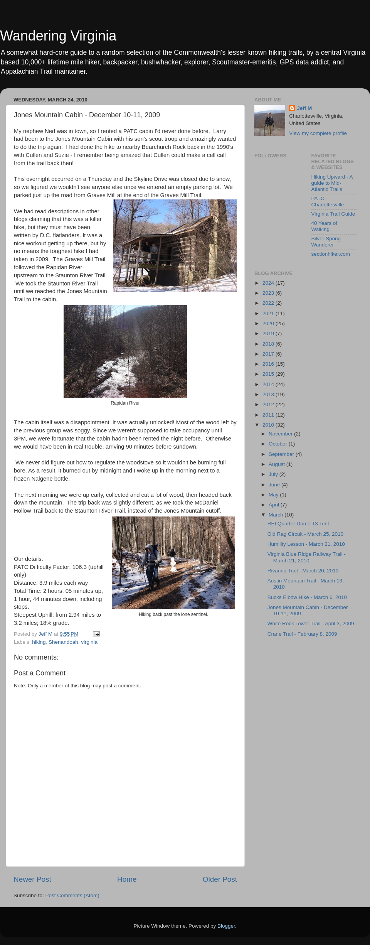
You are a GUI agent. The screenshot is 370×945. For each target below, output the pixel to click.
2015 (269, 374)
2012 (269, 404)
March (276, 515)
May (274, 495)
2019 (269, 333)
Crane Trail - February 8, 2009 (302, 634)
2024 (269, 283)
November (281, 434)
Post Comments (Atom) (72, 895)
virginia (89, 642)
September (282, 454)
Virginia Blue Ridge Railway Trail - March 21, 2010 (306, 557)
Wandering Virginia (58, 36)
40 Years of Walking (324, 226)
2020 (269, 323)
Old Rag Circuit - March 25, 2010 (305, 534)
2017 (269, 354)
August (277, 464)
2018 (269, 344)
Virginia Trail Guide (333, 214)
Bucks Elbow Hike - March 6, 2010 (307, 597)
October (279, 444)
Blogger (226, 926)
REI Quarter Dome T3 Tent (298, 523)
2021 (269, 313)
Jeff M (304, 108)
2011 (269, 415)
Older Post (220, 879)
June (275, 485)
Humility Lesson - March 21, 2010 (306, 544)
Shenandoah (63, 642)
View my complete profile (318, 133)
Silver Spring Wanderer (326, 242)
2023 (269, 293)
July (274, 474)
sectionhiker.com (330, 254)
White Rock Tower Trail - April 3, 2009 (310, 623)
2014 (269, 384)
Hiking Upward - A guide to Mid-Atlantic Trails (332, 183)
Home (126, 879)
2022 (269, 303)
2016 (269, 364)
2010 (269, 425)
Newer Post (32, 879)
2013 (269, 394)
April (275, 505)
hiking (38, 642)
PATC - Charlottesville (327, 202)
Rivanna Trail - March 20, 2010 (303, 571)
